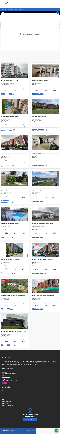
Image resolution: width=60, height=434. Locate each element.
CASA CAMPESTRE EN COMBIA (39, 116)
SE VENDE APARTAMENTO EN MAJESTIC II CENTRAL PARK (45, 188)
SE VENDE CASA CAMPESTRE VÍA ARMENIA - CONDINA (13, 331)
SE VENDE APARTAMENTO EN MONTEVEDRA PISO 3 (43, 295)
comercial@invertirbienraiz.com (9, 380)
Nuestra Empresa (6, 401)
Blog (3, 399)
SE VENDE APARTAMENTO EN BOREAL (9, 80)
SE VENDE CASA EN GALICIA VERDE (40, 80)
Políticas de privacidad (7, 405)
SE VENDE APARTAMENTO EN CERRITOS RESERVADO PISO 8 (14, 153)
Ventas (4, 393)
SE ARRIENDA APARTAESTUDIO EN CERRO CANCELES (13, 295)
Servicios (4, 397)
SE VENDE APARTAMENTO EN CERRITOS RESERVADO (44, 259)
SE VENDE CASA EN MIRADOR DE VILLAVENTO (42, 223)
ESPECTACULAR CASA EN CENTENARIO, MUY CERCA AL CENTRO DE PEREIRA (44, 153)
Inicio (3, 390)
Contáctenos (5, 403)
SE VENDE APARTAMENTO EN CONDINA (10, 116)
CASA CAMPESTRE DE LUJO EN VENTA (10, 188)
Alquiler (4, 395)
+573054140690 (7, 9)
